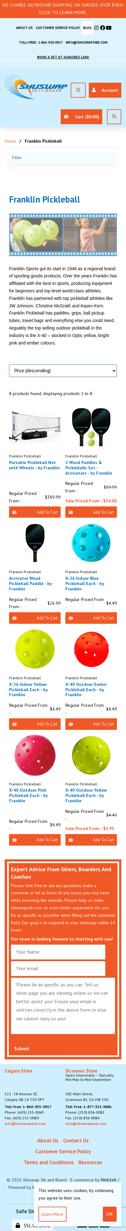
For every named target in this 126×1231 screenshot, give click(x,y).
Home (10, 141)
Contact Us (76, 1140)
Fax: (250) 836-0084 (82, 1118)
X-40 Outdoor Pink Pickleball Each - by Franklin (28, 795)
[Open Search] (114, 116)
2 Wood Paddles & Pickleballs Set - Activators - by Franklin (88, 468)
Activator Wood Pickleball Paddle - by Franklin (30, 583)
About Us (24, 28)
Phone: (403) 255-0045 (24, 1112)
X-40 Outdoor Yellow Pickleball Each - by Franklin (86, 795)
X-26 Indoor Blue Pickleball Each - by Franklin (84, 583)
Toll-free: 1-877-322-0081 (88, 1106)
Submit (21, 1049)
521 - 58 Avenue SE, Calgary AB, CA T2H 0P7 (24, 1085)
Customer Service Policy (58, 28)
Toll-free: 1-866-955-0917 (41, 42)
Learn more (52, 1214)
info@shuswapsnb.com (87, 42)
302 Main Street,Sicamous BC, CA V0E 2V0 (93, 1085)
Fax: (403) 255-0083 (22, 1118)
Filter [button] (17, 157)
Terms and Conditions (49, 1162)
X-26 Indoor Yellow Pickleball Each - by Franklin (28, 689)
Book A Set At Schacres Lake (63, 57)
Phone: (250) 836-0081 (85, 1112)
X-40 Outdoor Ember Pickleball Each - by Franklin (86, 689)
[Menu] (78, 90)
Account (105, 90)
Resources (90, 1162)
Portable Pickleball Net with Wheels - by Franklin (34, 465)
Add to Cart (35, 512)
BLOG (87, 28)
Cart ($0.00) (81, 117)
